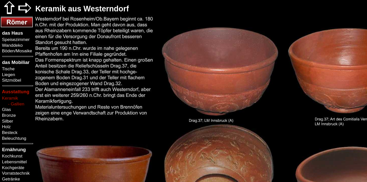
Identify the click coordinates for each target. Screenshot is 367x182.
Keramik (9, 98)
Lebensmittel (14, 161)
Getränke (10, 178)
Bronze (8, 115)
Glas (6, 109)
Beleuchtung (13, 138)
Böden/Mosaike (16, 50)
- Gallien (12, 103)
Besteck (9, 132)
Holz (6, 126)
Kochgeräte (12, 167)
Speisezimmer (15, 39)
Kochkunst (11, 155)
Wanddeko (12, 45)
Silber (7, 121)
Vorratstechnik (15, 173)
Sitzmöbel (11, 80)
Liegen (8, 74)
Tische (8, 68)
